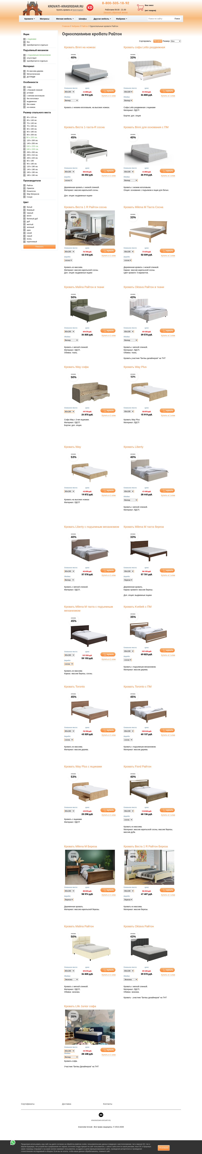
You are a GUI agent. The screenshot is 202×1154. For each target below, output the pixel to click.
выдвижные (32, 101)
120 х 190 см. (32, 166)
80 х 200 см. (32, 135)
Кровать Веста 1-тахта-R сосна (84, 127)
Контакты (107, 1104)
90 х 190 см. (32, 164)
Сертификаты (28, 1104)
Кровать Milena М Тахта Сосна (143, 207)
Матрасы (44, 19)
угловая (30, 93)
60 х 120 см (31, 117)
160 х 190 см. (32, 172)
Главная (66, 26)
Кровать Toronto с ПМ (138, 686)
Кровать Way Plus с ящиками (83, 766)
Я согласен (163, 1148)
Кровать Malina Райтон (79, 926)
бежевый (30, 210)
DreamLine (31, 191)
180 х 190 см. (32, 175)
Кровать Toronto (74, 686)
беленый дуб (32, 219)
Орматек (30, 188)
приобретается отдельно (37, 61)
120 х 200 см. (32, 140)
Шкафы (83, 19)
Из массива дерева (35, 71)
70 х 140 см (31, 123)
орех (29, 230)
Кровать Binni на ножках (80, 47)
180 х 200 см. (33, 149)
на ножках (31, 107)
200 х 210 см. (32, 155)
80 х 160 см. (32, 129)
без (28, 42)
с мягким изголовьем (35, 96)
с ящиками (31, 39)
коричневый (32, 242)
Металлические (33, 74)
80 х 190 (30, 161)
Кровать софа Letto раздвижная (144, 47)
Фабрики (121, 19)
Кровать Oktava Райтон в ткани (144, 287)
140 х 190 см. (32, 169)
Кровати (29, 19)
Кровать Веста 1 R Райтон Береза (146, 846)
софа (29, 87)
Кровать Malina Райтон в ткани (84, 287)
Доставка (66, 1104)
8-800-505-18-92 (115, 3)
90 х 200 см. (32, 137)
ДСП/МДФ (31, 77)
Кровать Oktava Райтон (139, 926)
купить (110, 91)
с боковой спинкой (34, 90)
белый (29, 207)
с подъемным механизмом (39, 55)
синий (29, 233)
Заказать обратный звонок (116, 12)
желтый (30, 224)
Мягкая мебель (65, 19)
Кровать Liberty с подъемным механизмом (91, 526)
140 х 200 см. (32, 143)
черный (30, 213)
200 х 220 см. (32, 158)
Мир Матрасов (33, 194)
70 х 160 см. (32, 126)
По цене (157, 41)
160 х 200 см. (33, 146)
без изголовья (33, 98)
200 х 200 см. (32, 152)
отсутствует (32, 58)
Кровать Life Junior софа (80, 1006)
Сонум (29, 197)
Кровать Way (72, 446)
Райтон (30, 185)
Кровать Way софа (76, 366)
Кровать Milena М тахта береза (144, 526)
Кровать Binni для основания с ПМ (146, 127)
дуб (28, 221)
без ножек (31, 104)
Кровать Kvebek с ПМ (138, 606)
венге (29, 216)
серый (29, 236)
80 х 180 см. (32, 132)
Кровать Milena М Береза (80, 846)
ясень (29, 239)
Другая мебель (102, 19)
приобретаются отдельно (37, 45)
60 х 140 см (31, 120)
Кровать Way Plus (135, 366)
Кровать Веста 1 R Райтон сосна (85, 207)
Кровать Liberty (133, 446)
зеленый (30, 227)
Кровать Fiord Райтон (137, 766)
